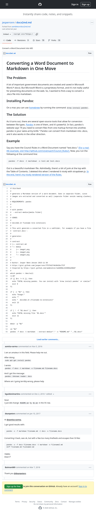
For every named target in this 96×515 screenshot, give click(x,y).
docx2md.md (24, 22)
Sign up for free (14, 486)
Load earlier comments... (48, 339)
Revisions (21, 40)
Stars (39, 40)
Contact (64, 502)
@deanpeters (20, 473)
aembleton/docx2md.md (21, 26)
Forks (54, 40)
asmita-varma (11, 346)
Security (32, 502)
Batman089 (10, 467)
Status (39, 502)
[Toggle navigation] (7, 4)
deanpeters (10, 413)
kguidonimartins (12, 394)
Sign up (85, 4)
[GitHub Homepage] (40, 508)
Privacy (24, 502)
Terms (17, 502)
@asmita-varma (14, 419)
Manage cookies (75, 502)
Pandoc (29, 124)
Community (48, 502)
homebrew (34, 107)
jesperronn (8, 22)
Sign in (74, 4)
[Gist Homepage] (40, 4)
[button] (37, 34)
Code (7, 40)
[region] (48, 118)
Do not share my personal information (48, 504)
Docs (57, 502)
